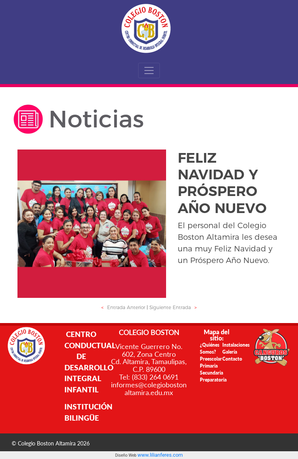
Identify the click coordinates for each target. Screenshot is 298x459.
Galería (229, 352)
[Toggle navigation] (149, 70)
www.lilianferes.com (160, 455)
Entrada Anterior (122, 307)
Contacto (232, 359)
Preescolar (211, 359)
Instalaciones (235, 345)
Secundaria (211, 373)
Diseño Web (126, 455)
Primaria (209, 366)
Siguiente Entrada (174, 307)
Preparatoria (213, 380)
